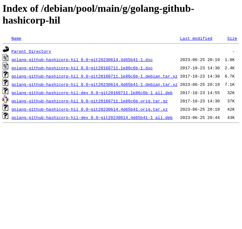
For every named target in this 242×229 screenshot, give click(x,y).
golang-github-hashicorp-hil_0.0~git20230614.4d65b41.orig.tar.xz (89, 109)
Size (232, 38)
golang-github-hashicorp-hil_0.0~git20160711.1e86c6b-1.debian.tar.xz (94, 76)
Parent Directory (31, 51)
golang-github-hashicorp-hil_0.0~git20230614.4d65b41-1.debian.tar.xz (94, 84)
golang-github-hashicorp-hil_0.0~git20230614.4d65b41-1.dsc (82, 59)
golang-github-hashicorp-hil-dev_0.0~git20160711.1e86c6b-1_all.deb (92, 92)
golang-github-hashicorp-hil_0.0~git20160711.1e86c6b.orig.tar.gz (89, 101)
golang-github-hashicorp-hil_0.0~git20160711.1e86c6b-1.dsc (82, 68)
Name (16, 38)
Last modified (196, 38)
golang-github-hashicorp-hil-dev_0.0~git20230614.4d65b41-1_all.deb (92, 117)
